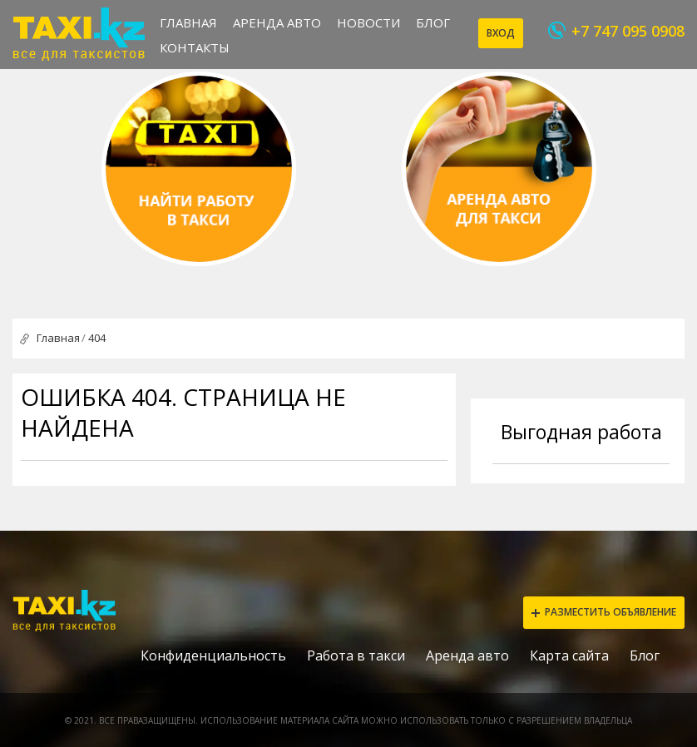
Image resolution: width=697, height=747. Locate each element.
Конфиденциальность (213, 655)
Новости (368, 22)
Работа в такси (356, 655)
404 (97, 337)
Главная (188, 22)
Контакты (195, 47)
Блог (433, 22)
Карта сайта (569, 655)
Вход (501, 33)
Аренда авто (277, 22)
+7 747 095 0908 (628, 31)
